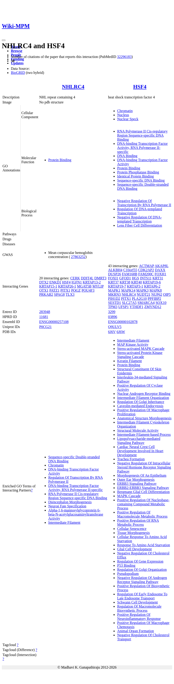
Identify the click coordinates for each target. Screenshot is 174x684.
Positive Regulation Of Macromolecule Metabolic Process (142, 514)
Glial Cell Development (134, 549)
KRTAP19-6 (152, 282)
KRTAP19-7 (117, 286)
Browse (16, 51)
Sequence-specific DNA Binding (141, 180)
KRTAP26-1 (67, 286)
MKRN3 (114, 294)
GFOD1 (125, 278)
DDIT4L (87, 278)
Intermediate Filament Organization (143, 398)
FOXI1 (113, 278)
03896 (112, 317)
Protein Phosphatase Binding (138, 172)
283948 (44, 312)
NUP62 (156, 294)
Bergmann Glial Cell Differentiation (143, 492)
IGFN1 (77, 282)
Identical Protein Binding (135, 176)
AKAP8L (162, 266)
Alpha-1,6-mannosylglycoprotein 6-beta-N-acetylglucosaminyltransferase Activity (75, 514)
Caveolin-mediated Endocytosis (140, 406)
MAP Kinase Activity (132, 344)
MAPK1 (114, 290)
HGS (135, 278)
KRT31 (157, 278)
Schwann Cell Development (137, 602)
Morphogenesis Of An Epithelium (141, 475)
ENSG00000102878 (123, 322)
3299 (111, 312)
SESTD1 (114, 303)
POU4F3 (88, 290)
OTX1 (43, 290)
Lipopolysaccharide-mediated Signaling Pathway (138, 441)
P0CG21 (45, 327)
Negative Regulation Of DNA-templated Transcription (139, 219)
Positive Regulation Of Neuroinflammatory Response (139, 617)
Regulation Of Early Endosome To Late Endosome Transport (142, 596)
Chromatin (125, 111)
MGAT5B (84, 286)
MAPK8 (156, 290)
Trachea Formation (131, 459)
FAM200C (146, 274)
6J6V (112, 332)
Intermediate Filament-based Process (144, 434)
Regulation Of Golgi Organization (142, 569)
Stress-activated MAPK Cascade (140, 349)
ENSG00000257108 (54, 322)
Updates (17, 63)
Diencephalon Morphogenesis (70, 502)
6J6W (121, 332)
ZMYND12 (152, 307)
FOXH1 (160, 274)
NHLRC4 (73, 87)
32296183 (124, 57)
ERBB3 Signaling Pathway (137, 484)
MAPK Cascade (129, 496)
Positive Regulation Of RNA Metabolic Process (138, 522)
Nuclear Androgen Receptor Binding (143, 394)
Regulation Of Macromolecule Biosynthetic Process (139, 608)
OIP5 (167, 294)
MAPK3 (142, 290)
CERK (75, 278)
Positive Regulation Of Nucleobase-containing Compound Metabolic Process (143, 504)
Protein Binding (59, 160)
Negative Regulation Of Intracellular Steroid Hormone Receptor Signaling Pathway (144, 467)
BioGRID (18, 73)
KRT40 (136, 282)
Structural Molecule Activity (138, 430)
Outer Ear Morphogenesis (136, 479)
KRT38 (125, 282)
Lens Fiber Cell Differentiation (139, 225)
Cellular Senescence (131, 529)
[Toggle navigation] (3, 40)
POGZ (76, 290)
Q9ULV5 (114, 327)
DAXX (160, 270)
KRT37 (113, 282)
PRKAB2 (46, 294)
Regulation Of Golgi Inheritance (140, 402)
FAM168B (129, 274)
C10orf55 (130, 270)
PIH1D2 (114, 299)
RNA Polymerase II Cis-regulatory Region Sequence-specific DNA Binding (142, 135)
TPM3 (112, 307)
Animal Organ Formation (135, 631)
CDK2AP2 (146, 270)
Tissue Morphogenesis (133, 533)
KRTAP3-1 (135, 286)
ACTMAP (146, 266)
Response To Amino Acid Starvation (143, 545)
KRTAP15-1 (48, 286)
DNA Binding (127, 156)
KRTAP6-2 (152, 286)
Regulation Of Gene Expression (140, 561)
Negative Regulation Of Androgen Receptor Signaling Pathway (142, 580)
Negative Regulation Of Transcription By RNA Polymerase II (144, 203)
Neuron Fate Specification (67, 506)
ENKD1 (55, 282)
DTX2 (43, 282)
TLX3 (69, 294)
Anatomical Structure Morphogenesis (144, 418)
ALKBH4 (115, 270)
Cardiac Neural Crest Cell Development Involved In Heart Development (140, 451)
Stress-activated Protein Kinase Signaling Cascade (139, 355)
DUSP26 (114, 274)
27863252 (78, 257)
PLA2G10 (139, 299)
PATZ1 (54, 290)
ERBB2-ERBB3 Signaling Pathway (143, 488)
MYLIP (98, 286)
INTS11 (146, 278)
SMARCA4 (146, 303)
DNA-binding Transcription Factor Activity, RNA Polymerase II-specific (142, 148)
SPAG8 (59, 294)
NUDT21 (143, 294)
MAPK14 (128, 290)
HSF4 (140, 87)
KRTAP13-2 (92, 282)
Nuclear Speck (127, 119)
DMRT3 (100, 278)
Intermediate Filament (64, 522)
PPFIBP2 (154, 299)
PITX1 (65, 290)
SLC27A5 (129, 303)
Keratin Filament (129, 361)
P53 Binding (126, 565)
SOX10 (160, 303)
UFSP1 (123, 307)
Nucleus (123, 115)
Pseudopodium (128, 574)
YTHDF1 (136, 307)
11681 (43, 317)
